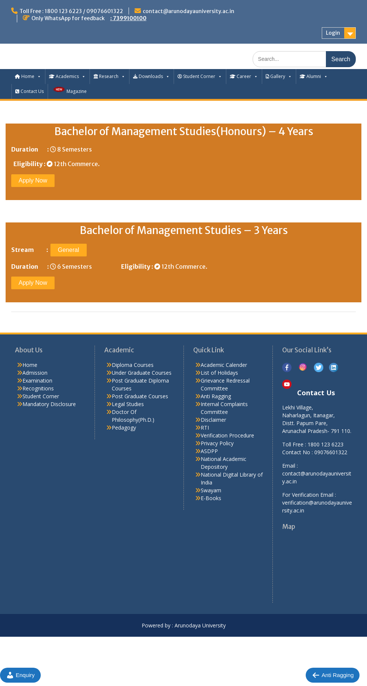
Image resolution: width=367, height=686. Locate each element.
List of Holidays (219, 372)
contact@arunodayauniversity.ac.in (188, 11)
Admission (34, 372)
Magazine (69, 90)
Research (109, 76)
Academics (67, 76)
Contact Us (29, 91)
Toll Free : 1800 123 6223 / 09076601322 (71, 11)
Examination (37, 380)
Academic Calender (224, 364)
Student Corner (200, 76)
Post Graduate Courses (140, 396)
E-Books (211, 498)
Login (333, 32)
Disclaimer (213, 419)
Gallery (279, 76)
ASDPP (209, 451)
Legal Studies (128, 404)
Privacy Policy (217, 443)
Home (28, 76)
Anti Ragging (216, 396)
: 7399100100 (128, 18)
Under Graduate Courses (142, 372)
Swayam (211, 490)
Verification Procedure (227, 435)
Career (244, 76)
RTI (205, 427)
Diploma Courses (133, 364)
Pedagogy (124, 427)
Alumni (314, 76)
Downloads (151, 76)
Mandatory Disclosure (49, 404)
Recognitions (38, 388)
